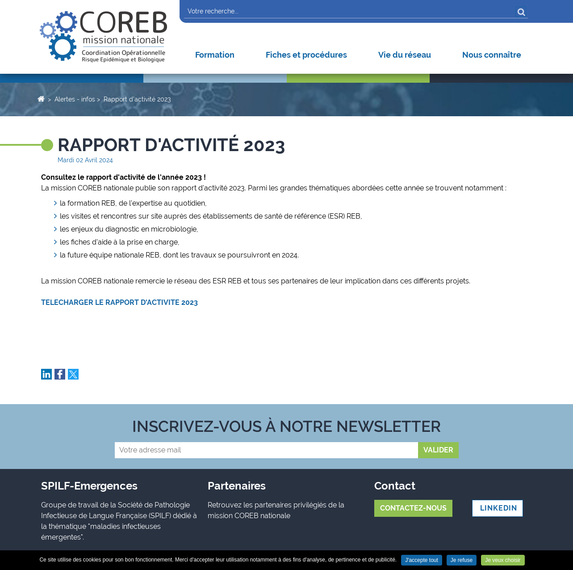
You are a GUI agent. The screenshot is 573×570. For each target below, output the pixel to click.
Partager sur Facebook (59, 374)
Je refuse (462, 560)
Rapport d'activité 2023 (137, 99)
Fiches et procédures (306, 54)
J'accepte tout (421, 560)
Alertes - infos (74, 99)
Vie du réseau (404, 54)
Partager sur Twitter (73, 374)
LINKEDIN (497, 508)
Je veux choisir (502, 560)
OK (520, 11)
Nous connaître (491, 54)
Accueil (41, 98)
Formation (214, 54)
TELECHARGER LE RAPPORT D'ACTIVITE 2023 (119, 302)
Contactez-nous (413, 508)
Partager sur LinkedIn (46, 374)
